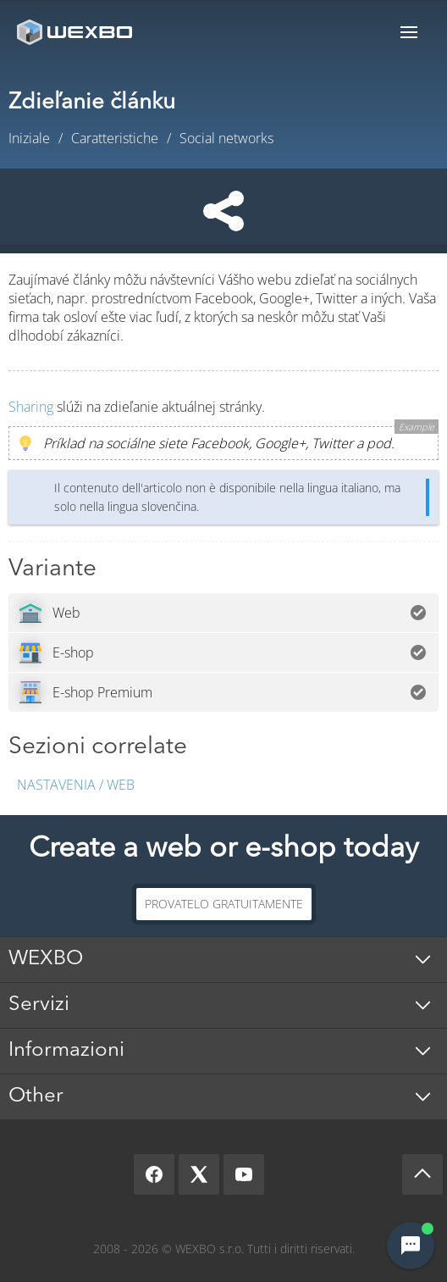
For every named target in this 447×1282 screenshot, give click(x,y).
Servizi (38, 1005)
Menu (409, 31)
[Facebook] (154, 1174)
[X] (199, 1174)
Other (35, 1096)
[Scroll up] (422, 1174)
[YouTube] (244, 1174)
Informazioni (66, 1051)
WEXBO (45, 959)
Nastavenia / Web (76, 784)
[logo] (76, 31)
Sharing (30, 406)
